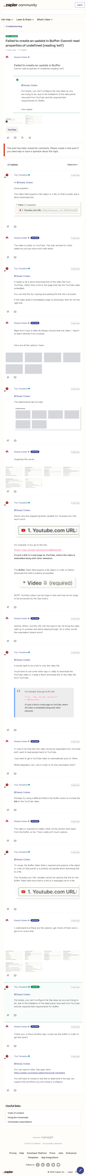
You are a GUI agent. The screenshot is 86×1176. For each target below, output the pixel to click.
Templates (33, 1157)
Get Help (7, 19)
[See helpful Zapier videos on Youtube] (58, 1165)
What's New (45, 19)
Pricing (12, 1153)
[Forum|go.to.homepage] (20, 5)
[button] (80, 4)
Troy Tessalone (21, 175)
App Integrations (49, 1157)
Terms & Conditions (32, 1143)
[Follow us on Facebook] (38, 1165)
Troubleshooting (14, 26)
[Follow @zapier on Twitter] (53, 1165)
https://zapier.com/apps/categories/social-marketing (39, 1072)
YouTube (12, 129)
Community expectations (20, 1122)
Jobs (60, 1153)
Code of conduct (16, 1113)
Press (52, 1153)
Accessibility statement (52, 1143)
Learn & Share (25, 19)
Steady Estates (20, 57)
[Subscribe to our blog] (48, 1165)
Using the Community (18, 1117)
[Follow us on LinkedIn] (43, 1165)
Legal (70, 1172)
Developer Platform (37, 1153)
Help (21, 1153)
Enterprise (71, 1153)
